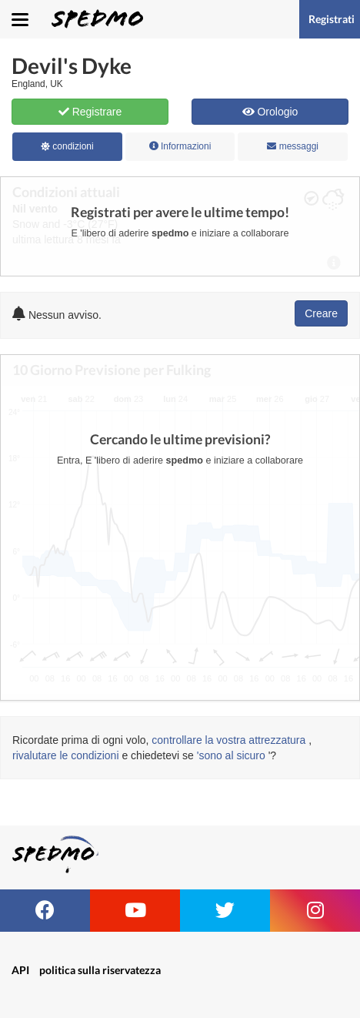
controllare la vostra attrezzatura (228, 740)
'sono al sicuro (231, 755)
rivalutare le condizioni (65, 755)
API (20, 969)
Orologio (270, 111)
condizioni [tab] (67, 146)
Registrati (331, 18)
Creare (321, 313)
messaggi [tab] (292, 146)
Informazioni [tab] (180, 146)
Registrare (90, 111)
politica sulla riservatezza (100, 969)
